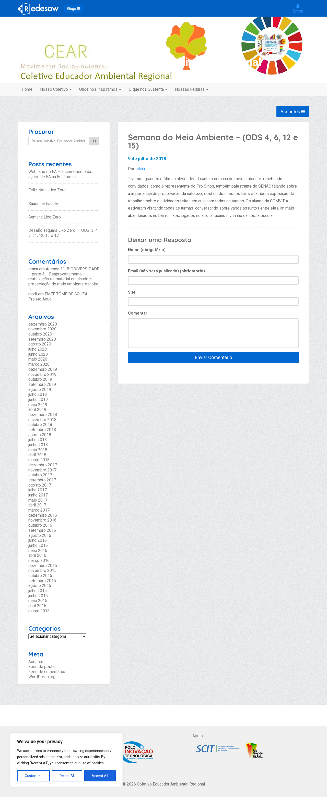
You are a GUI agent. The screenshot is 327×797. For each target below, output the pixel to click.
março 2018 (39, 459)
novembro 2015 (42, 570)
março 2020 (39, 364)
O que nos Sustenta (148, 89)
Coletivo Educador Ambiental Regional (164, 62)
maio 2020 (37, 359)
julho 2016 (37, 540)
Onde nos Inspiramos (100, 89)
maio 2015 (37, 600)
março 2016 (39, 560)
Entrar (298, 9)
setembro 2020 (42, 339)
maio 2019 (37, 404)
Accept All (100, 776)
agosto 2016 (39, 535)
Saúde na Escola (43, 203)
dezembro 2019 (42, 369)
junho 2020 (38, 354)
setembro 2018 (42, 429)
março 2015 (39, 610)
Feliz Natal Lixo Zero (47, 190)
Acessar (35, 661)
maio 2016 (37, 550)
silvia (140, 168)
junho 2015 (38, 595)
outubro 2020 (40, 334)
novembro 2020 (42, 329)
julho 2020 (37, 349)
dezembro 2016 (42, 515)
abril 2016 (37, 555)
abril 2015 (37, 605)
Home (27, 89)
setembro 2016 (42, 530)
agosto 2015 (39, 585)
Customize (33, 776)
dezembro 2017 (42, 465)
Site (132, 292)
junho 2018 (38, 444)
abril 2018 (37, 455)
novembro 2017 (42, 470)
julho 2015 (37, 590)
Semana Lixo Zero (44, 217)
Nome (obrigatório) (147, 249)
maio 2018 (37, 449)
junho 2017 (38, 495)
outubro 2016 (40, 525)
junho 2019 (38, 399)
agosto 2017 (39, 485)
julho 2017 (37, 490)
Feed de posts (41, 666)
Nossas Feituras (191, 89)
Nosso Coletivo (56, 89)
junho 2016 (38, 545)
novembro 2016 (42, 520)
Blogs (73, 9)
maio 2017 (37, 500)
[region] (66, 760)
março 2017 (39, 510)
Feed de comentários (47, 671)
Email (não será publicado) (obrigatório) (166, 271)
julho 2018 (37, 439)
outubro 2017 (40, 474)
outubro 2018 (40, 424)
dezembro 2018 (42, 414)
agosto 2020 (39, 344)
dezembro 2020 (42, 324)
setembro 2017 (42, 480)
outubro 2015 (40, 575)
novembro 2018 (42, 419)
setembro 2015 (42, 580)
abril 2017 (37, 505)
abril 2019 (37, 409)
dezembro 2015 (42, 565)
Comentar (137, 313)
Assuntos (293, 111)
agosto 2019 (39, 389)
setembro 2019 (42, 384)
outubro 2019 (40, 379)
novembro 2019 (42, 374)
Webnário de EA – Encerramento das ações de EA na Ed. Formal (61, 174)
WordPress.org (41, 676)
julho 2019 (37, 394)
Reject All (67, 776)
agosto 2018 (39, 434)
